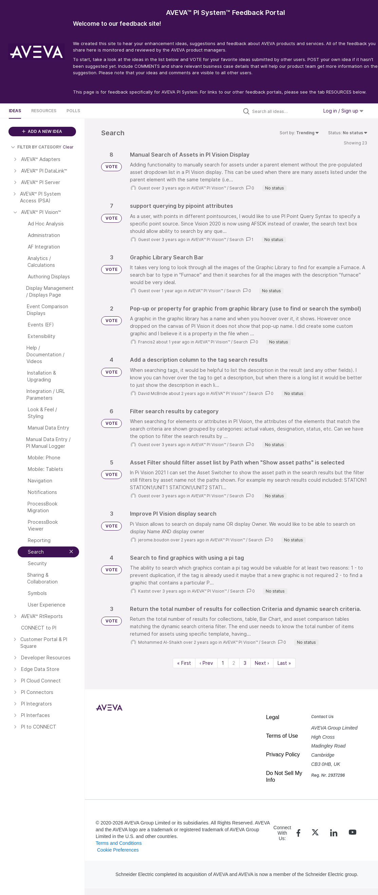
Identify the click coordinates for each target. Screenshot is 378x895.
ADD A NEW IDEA (42, 131)
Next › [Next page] (262, 663)
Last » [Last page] (284, 663)
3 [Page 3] (245, 663)
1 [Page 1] (223, 663)
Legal (272, 717)
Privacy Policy (283, 754)
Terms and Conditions (118, 843)
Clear (68, 147)
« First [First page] (184, 663)
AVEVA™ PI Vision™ (208, 188)
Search (236, 188)
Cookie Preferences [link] (118, 850)
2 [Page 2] (233, 663)
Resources (43, 110)
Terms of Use (282, 736)
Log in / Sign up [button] (343, 111)
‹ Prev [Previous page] (206, 663)
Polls (73, 110)
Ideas (15, 110)
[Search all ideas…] (283, 111)
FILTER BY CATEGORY (36, 147)
